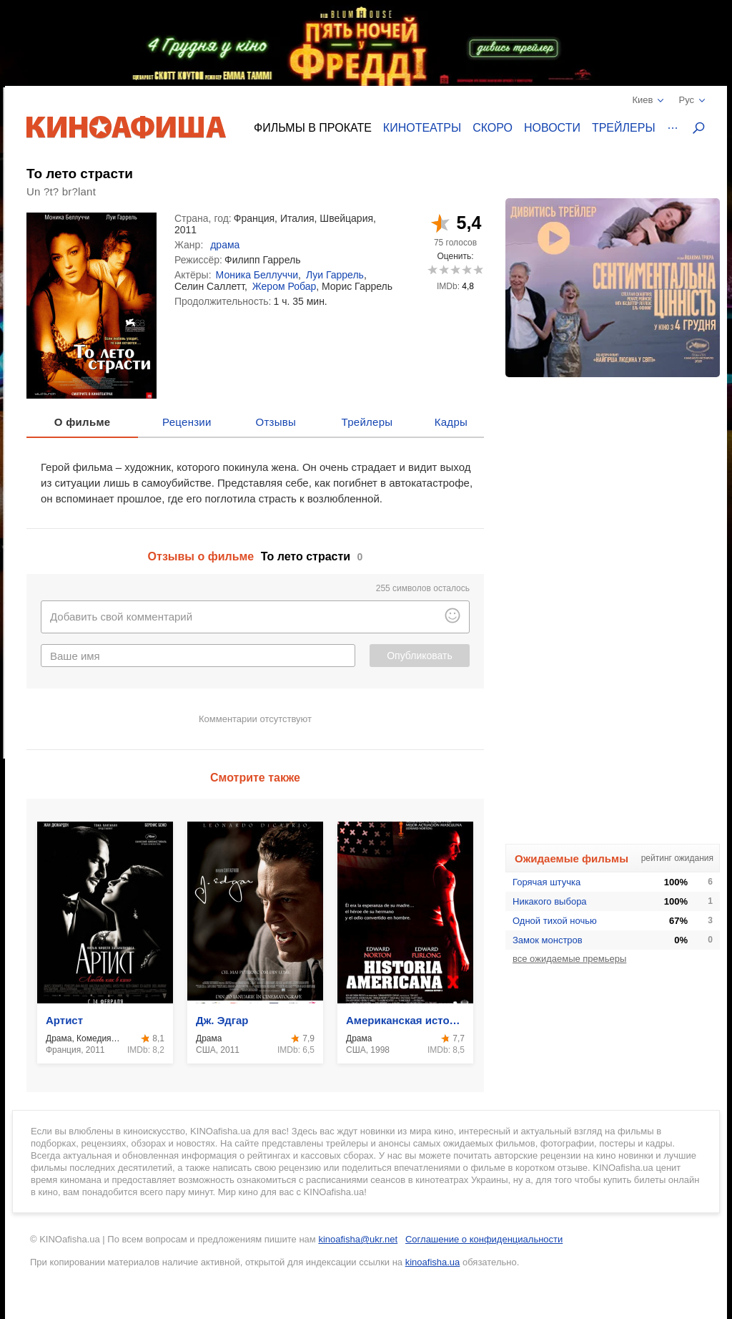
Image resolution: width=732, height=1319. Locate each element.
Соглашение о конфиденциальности (484, 1239)
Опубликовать (419, 655)
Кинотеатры (422, 128)
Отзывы (276, 422)
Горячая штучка (546, 882)
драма (224, 244)
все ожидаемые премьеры (569, 958)
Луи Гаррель (335, 275)
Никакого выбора (550, 901)
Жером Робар (284, 286)
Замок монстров (548, 940)
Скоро (493, 128)
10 (478, 269)
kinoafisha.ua (432, 1262)
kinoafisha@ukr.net (357, 1239)
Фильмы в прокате (313, 128)
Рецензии (187, 422)
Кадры (451, 422)
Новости (552, 128)
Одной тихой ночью (555, 920)
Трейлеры (624, 128)
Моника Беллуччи (257, 275)
